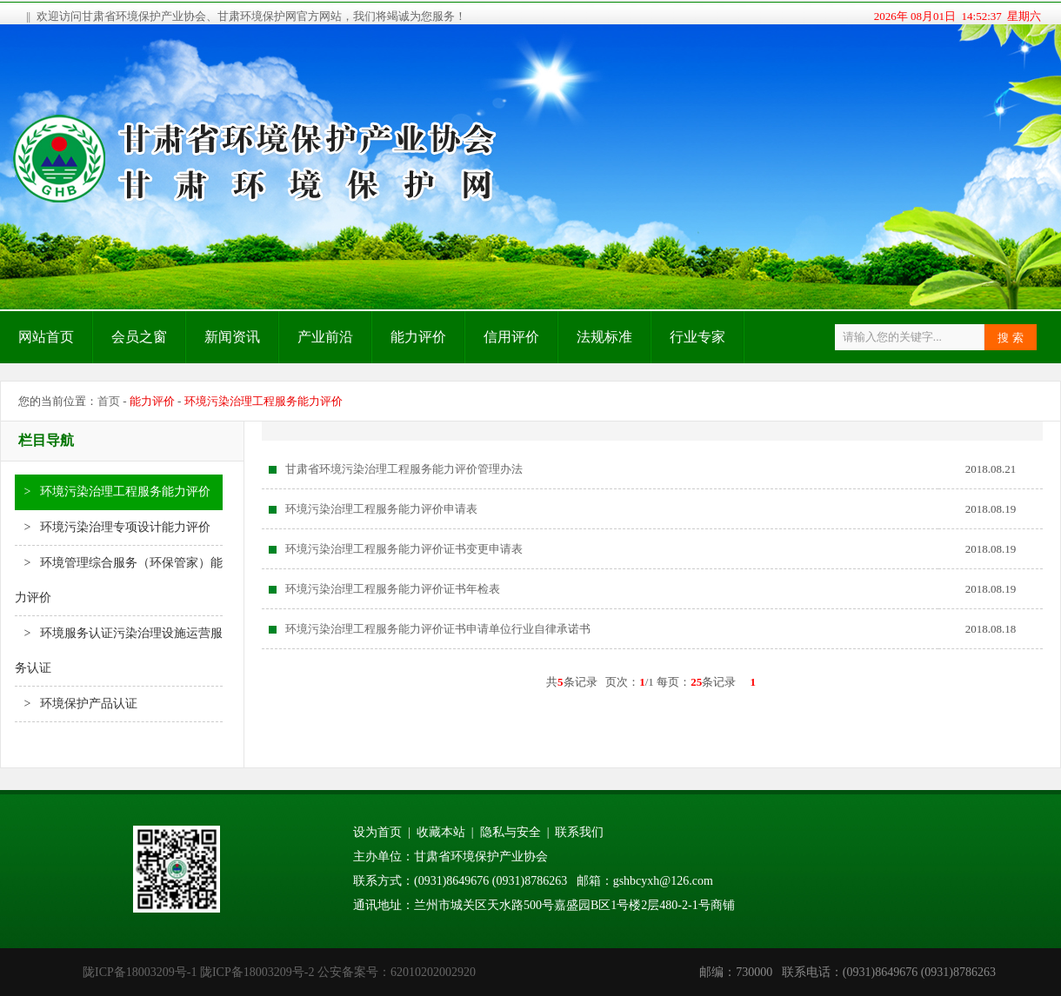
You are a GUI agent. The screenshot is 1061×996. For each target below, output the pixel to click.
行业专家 (697, 336)
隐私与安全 (510, 832)
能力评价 (418, 336)
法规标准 (604, 336)
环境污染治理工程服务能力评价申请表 (381, 508)
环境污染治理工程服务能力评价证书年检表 (392, 588)
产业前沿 (325, 336)
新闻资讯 (232, 336)
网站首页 (46, 336)
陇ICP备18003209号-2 (257, 972)
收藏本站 (441, 832)
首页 (108, 401)
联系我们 (579, 832)
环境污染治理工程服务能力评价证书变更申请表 (404, 548)
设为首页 (377, 832)
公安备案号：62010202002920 (396, 972)
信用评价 (511, 336)
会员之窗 (139, 336)
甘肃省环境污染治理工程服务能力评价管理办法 (404, 468)
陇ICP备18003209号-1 (140, 972)
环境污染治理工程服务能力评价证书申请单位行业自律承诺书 (438, 628)
